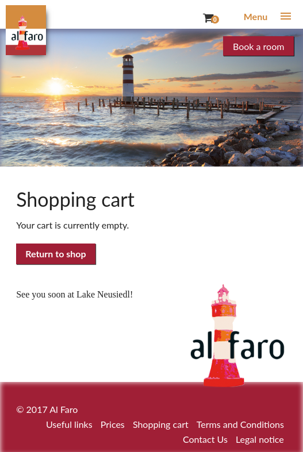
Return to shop (55, 253)
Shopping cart (161, 424)
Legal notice (260, 439)
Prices (113, 424)
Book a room (258, 46)
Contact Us (205, 439)
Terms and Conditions (240, 424)
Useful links (69, 424)
